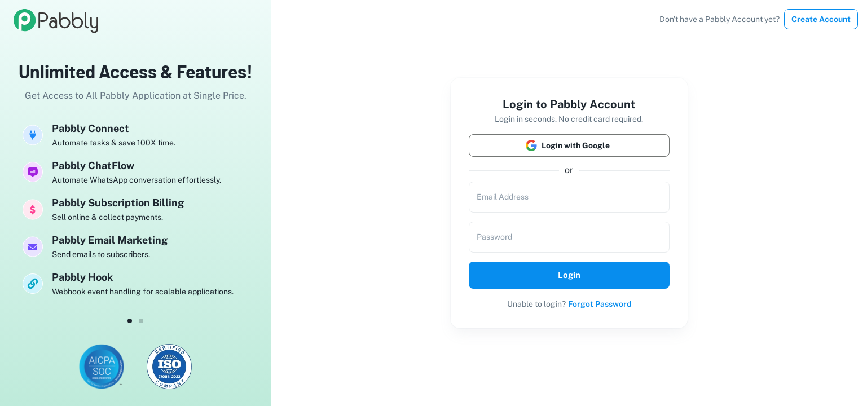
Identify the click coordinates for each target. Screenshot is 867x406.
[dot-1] (141, 321)
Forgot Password (599, 303)
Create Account (821, 19)
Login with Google (569, 145)
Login (569, 275)
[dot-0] (130, 321)
